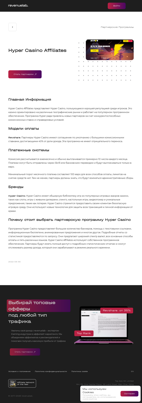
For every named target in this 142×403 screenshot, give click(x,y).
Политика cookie (79, 371)
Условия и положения (19, 371)
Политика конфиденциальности (51, 371)
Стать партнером (25, 74)
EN (132, 371)
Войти (116, 6)
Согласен (129, 393)
